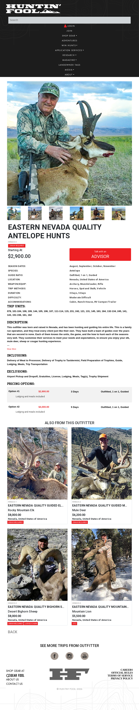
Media (69, 70)
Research (69, 55)
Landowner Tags (69, 65)
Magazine (68, 60)
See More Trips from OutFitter (69, 645)
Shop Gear (68, 36)
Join (69, 31)
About (69, 75)
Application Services (68, 50)
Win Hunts (69, 45)
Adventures (69, 40)
